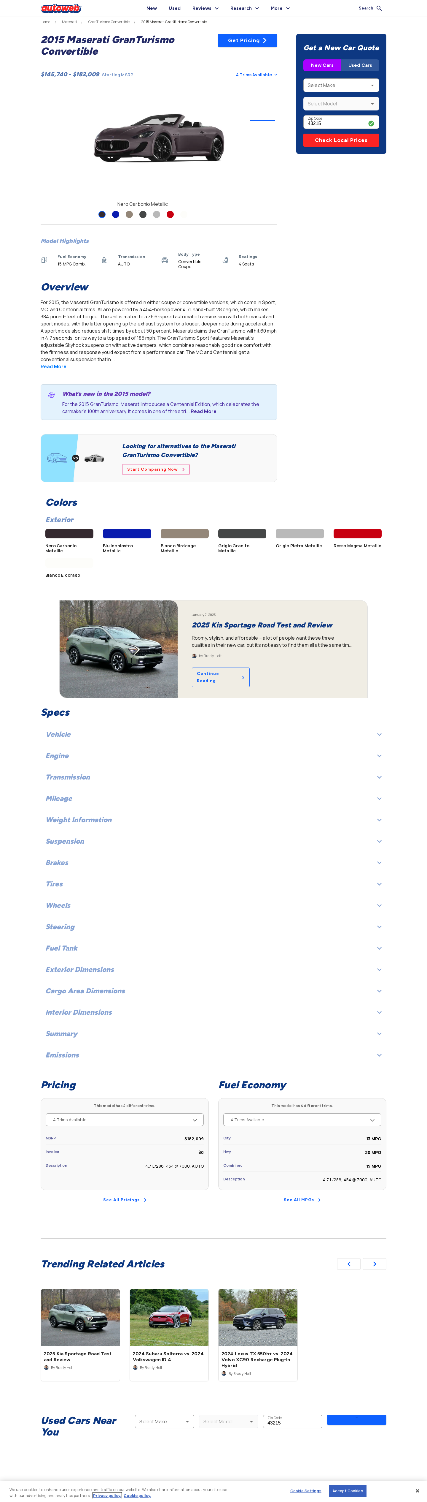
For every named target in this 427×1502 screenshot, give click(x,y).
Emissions (213, 1055)
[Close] (417, 1490)
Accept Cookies (347, 1490)
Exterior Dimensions (213, 969)
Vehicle (213, 734)
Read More (53, 366)
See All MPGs (302, 1199)
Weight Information (213, 819)
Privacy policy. (107, 1495)
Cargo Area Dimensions (213, 990)
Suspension (213, 841)
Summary (213, 1033)
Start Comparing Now (156, 469)
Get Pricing (247, 40)
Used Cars (360, 65)
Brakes (213, 862)
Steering (213, 926)
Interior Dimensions (213, 1012)
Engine (213, 755)
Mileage (213, 798)
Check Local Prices (341, 140)
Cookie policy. (137, 1495)
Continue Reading (221, 677)
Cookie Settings (305, 1490)
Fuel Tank (213, 948)
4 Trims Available (256, 75)
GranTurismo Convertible (109, 22)
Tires (213, 884)
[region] (213, 1491)
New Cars (322, 65)
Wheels (213, 905)
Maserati (69, 22)
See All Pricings (124, 1199)
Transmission (213, 777)
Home (45, 22)
